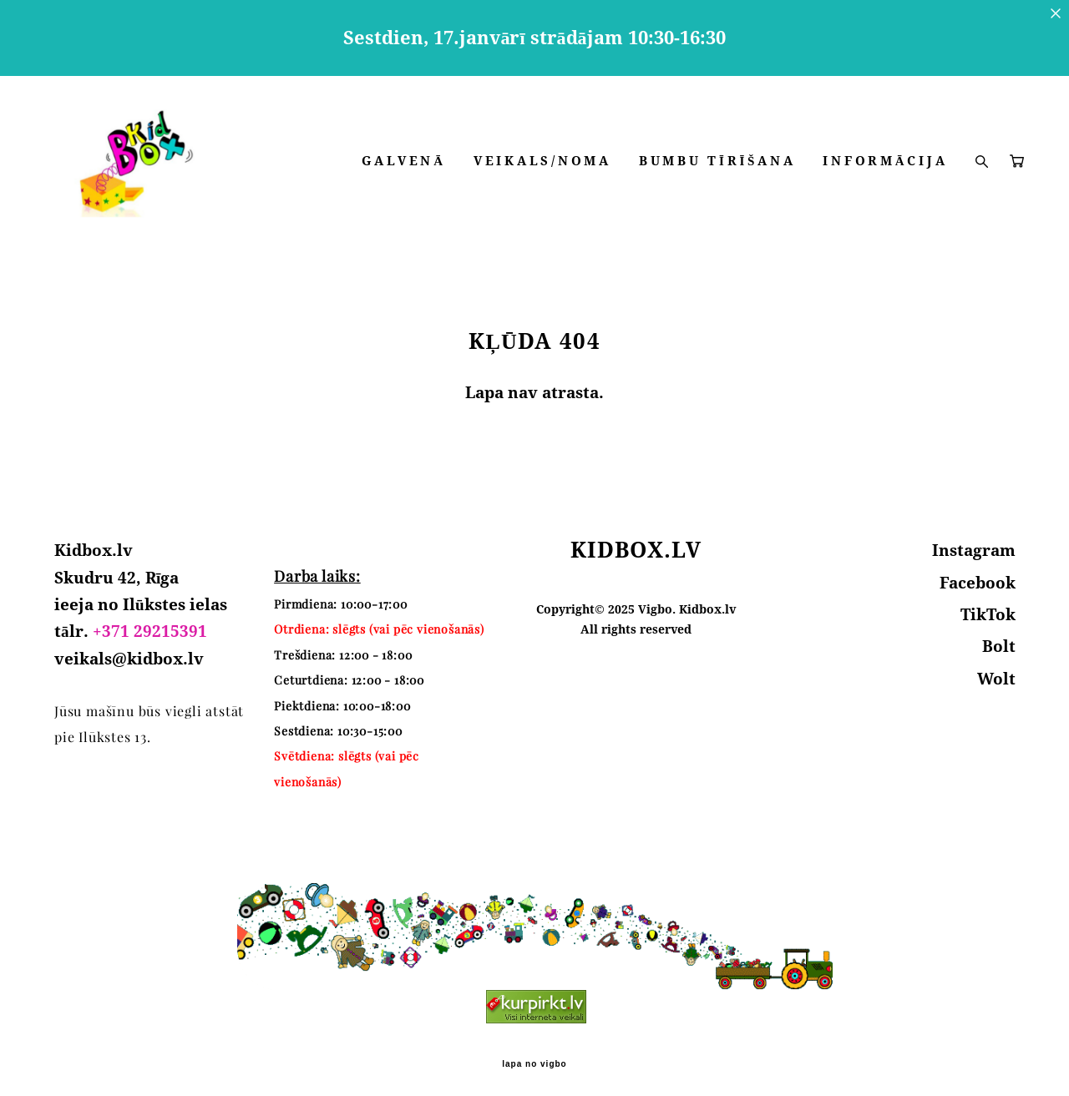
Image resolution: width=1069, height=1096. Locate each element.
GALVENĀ (540, 178)
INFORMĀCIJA (870, 199)
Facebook (978, 575)
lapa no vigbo (534, 1057)
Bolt (999, 639)
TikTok (988, 608)
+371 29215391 (150, 624)
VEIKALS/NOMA (678, 178)
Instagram (974, 543)
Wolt (996, 671)
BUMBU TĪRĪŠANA (853, 178)
